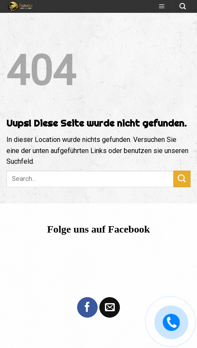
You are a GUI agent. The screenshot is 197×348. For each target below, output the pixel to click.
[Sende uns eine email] (109, 307)
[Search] (183, 7)
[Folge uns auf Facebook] (87, 307)
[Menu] (162, 7)
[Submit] (182, 179)
